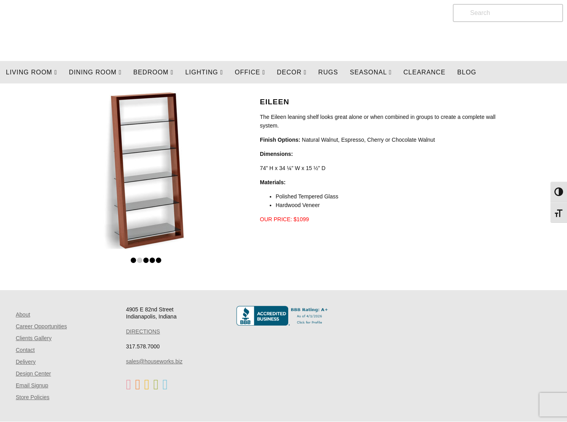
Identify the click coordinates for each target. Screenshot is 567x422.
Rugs (328, 72)
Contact (25, 350)
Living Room (31, 72)
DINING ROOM (95, 72)
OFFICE (250, 72)
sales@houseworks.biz (154, 361)
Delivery (26, 362)
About (23, 314)
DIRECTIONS (143, 331)
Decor (291, 72)
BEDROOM (153, 72)
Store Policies (33, 397)
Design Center (33, 373)
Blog (466, 72)
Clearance (425, 72)
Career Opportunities (41, 326)
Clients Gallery (34, 338)
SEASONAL (371, 72)
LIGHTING (204, 72)
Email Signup (32, 385)
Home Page (101, 30)
